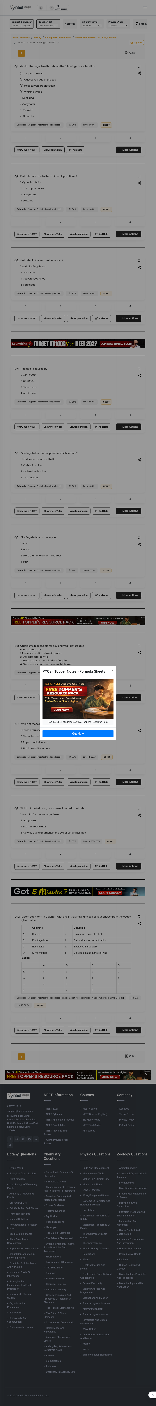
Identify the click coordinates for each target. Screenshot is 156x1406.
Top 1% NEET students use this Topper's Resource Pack (78, 722)
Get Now (78, 733)
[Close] (112, 670)
